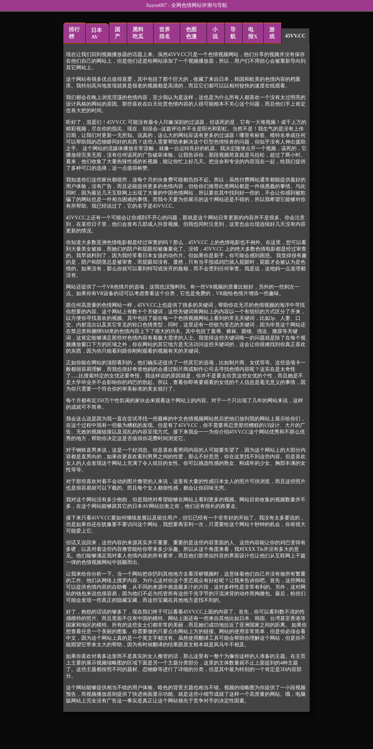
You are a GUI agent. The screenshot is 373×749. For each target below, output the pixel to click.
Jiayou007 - (158, 5)
